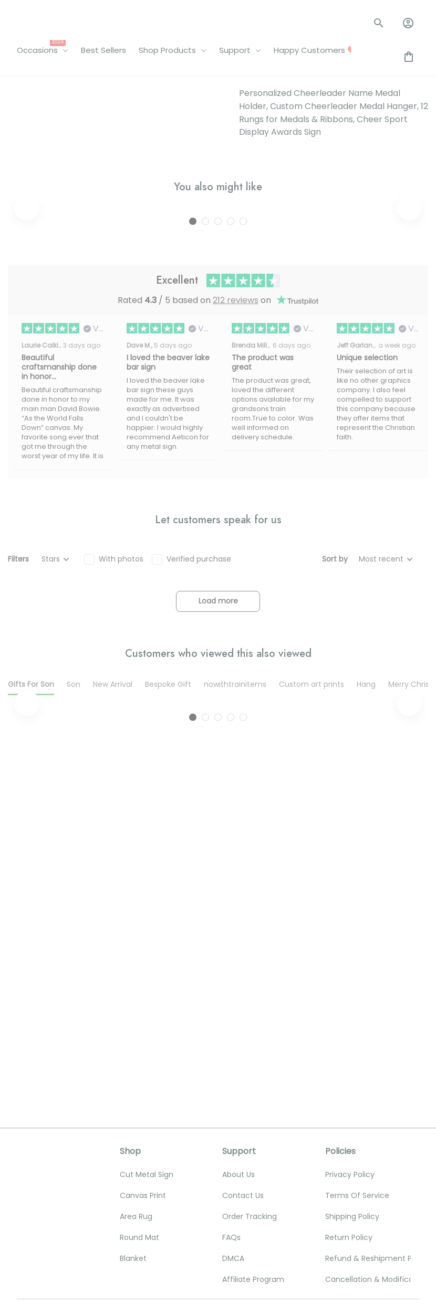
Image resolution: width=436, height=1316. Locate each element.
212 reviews (235, 275)
